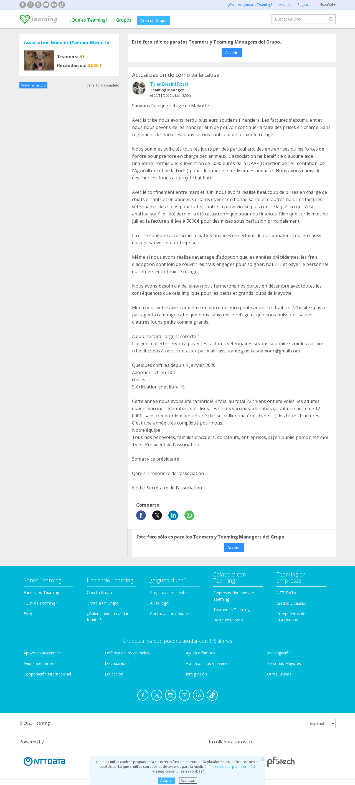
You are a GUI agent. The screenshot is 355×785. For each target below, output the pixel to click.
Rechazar (188, 780)
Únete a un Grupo (103, 603)
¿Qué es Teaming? (89, 20)
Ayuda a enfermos (40, 663)
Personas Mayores (284, 663)
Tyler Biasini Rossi (169, 84)
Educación (114, 674)
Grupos (123, 20)
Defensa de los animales (127, 653)
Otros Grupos (279, 674)
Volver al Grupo (33, 85)
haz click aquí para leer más (232, 766)
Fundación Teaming (41, 592)
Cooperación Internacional (47, 674)
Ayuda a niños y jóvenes (207, 663)
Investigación (279, 653)
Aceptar (166, 780)
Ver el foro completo (103, 85)
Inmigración (196, 674)
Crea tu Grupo (99, 592)
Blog (28, 613)
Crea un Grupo (154, 20)
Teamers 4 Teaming (231, 609)
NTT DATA (286, 592)
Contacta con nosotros (171, 613)
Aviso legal (159, 603)
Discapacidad (117, 663)
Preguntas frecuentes (169, 592)
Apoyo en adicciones (42, 653)
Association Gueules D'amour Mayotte (66, 42)
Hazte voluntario (228, 620)
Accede (231, 52)
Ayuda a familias (200, 653)
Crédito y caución (292, 603)
